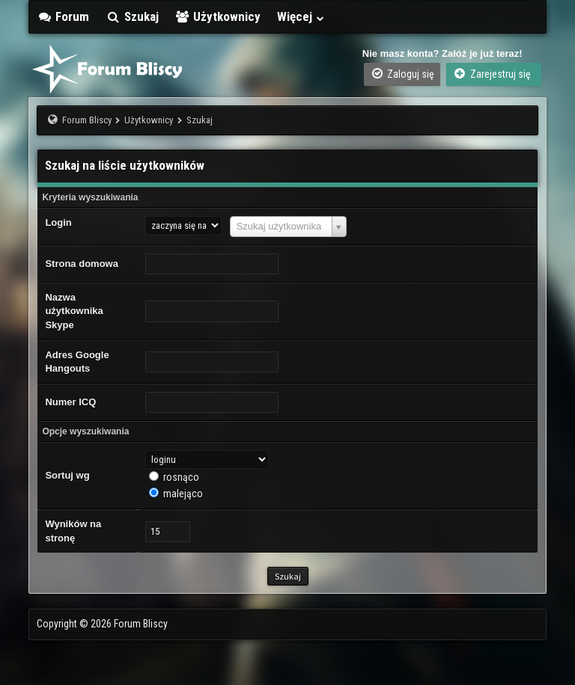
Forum (63, 16)
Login (58, 222)
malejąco (183, 494)
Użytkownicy (218, 16)
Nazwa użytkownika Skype (74, 311)
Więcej (301, 16)
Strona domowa (81, 263)
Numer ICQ (70, 402)
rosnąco (181, 477)
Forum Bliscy (87, 120)
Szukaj (132, 16)
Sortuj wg (67, 475)
